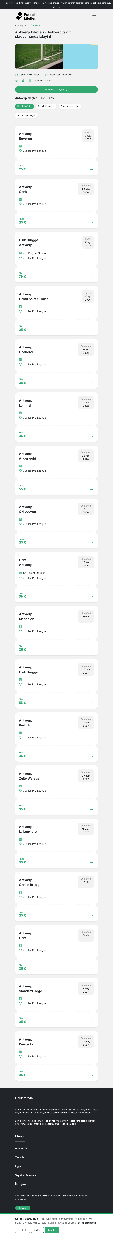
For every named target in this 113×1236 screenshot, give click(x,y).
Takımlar (20, 1157)
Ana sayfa (21, 1148)
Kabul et (52, 1230)
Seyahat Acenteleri (26, 1175)
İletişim (22, 1208)
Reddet (37, 1230)
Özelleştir (22, 1230)
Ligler (18, 1166)
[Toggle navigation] (94, 16)
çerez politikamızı (87, 1222)
